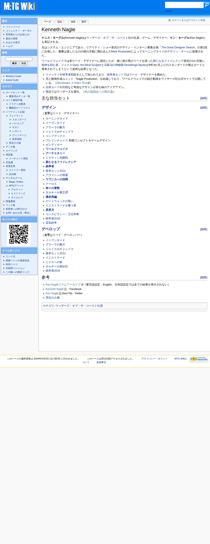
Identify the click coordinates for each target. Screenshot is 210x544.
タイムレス (17, 197)
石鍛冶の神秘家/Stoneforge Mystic (125, 65)
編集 (204, 98)
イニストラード (55, 257)
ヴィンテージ (19, 135)
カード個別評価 (14, 100)
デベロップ (51, 229)
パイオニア (18, 123)
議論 (59, 21)
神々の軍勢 (53, 188)
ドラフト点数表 (17, 104)
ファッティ (53, 74)
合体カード (53, 87)
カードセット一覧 (15, 92)
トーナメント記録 (15, 112)
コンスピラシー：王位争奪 (62, 214)
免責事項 (101, 362)
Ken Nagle (52, 293)
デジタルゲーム (14, 178)
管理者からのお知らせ (17, 34)
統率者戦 (68, 74)
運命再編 (51, 196)
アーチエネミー (55, 153)
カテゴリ (48, 305)
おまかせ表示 (13, 42)
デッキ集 (10, 146)
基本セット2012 (56, 170)
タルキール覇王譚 (57, 192)
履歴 (83, 21)
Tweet (168, 10)
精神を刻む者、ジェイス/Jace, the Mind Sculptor (71, 65)
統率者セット (115, 74)
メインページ (13, 26)
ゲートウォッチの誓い (60, 201)
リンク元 (10, 256)
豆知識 (9, 162)
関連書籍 (10, 201)
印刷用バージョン (15, 268)
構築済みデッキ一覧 (19, 96)
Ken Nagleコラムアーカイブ (63, 284)
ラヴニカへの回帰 (57, 179)
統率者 (50, 166)
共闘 (65, 87)
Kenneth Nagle (55, 289)
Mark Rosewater (121, 51)
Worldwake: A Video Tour (72, 82)
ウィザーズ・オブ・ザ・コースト (107, 37)
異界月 (50, 209)
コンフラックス (55, 136)
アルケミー (17, 189)
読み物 (12, 174)
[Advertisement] (69, 14)
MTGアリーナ (16, 185)
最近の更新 (12, 38)
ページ (47, 21)
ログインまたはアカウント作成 (188, 20)
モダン (15, 127)
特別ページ (12, 264)
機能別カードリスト (19, 107)
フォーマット (16, 115)
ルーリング (12, 150)
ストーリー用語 (17, 170)
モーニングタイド (153, 51)
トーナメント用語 (18, 158)
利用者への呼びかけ (16, 209)
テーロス (51, 183)
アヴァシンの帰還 (57, 175)
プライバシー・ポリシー (154, 358)
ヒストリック (18, 193)
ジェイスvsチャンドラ (60, 131)
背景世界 (10, 166)
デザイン (49, 107)
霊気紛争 (51, 222)
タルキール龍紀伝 (57, 266)
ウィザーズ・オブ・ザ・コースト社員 (79, 305)
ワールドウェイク (53, 60)
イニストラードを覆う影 (61, 205)
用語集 (9, 154)
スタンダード (19, 119)
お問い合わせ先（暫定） (19, 212)
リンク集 (10, 205)
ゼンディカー (54, 144)
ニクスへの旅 (54, 262)
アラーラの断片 (55, 127)
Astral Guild (12, 80)
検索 (4, 52)
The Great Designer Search (178, 47)
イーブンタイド (55, 122)
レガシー (17, 131)
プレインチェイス (57, 140)
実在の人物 (53, 297)
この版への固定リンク (17, 272)
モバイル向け (9, 219)
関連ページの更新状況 (17, 260)
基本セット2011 (56, 253)
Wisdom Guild (13, 76)
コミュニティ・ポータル (19, 30)
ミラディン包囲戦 (57, 157)
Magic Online (16, 181)
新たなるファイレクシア (168, 60)
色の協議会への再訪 (97, 91)
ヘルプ (9, 46)
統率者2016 (53, 218)
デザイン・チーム (178, 51)
